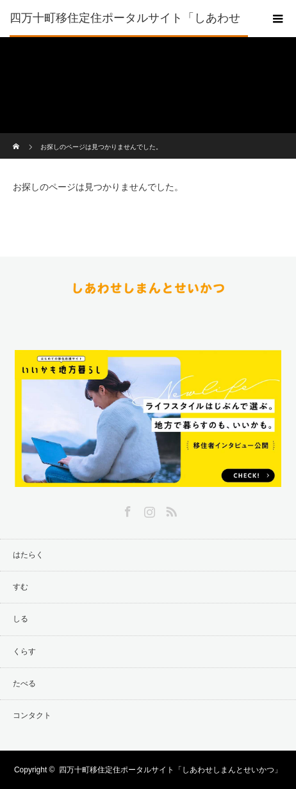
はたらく (28, 554)
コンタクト (32, 715)
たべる (24, 683)
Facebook (126, 509)
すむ (20, 586)
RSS (169, 509)
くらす (24, 651)
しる (20, 618)
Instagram (148, 509)
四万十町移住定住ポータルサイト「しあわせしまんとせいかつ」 (125, 36)
